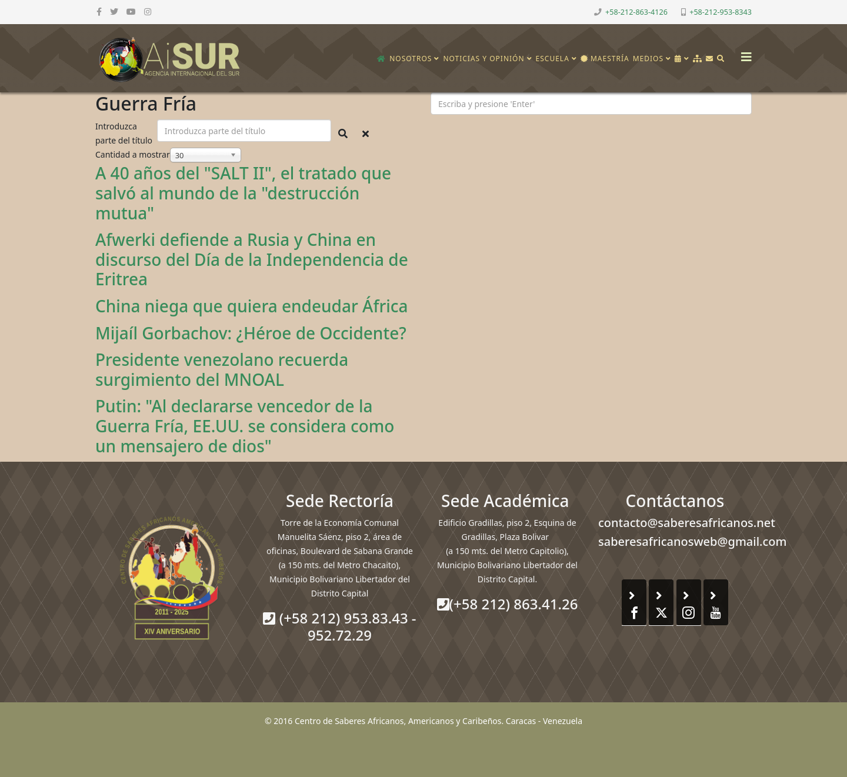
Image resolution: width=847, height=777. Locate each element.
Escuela (552, 59)
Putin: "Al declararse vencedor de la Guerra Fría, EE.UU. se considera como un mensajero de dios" (244, 425)
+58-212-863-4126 (636, 12)
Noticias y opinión (483, 59)
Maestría (605, 59)
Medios (648, 59)
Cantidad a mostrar (132, 154)
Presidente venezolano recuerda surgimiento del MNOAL (221, 369)
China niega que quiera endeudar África (251, 306)
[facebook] (99, 11)
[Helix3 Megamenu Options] (743, 53)
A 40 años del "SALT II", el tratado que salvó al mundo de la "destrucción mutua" (243, 193)
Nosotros (410, 59)
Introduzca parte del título (125, 133)
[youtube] (131, 11)
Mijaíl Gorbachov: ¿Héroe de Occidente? (250, 333)
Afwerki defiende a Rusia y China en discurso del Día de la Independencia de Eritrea (251, 259)
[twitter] (114, 11)
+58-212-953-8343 (720, 12)
